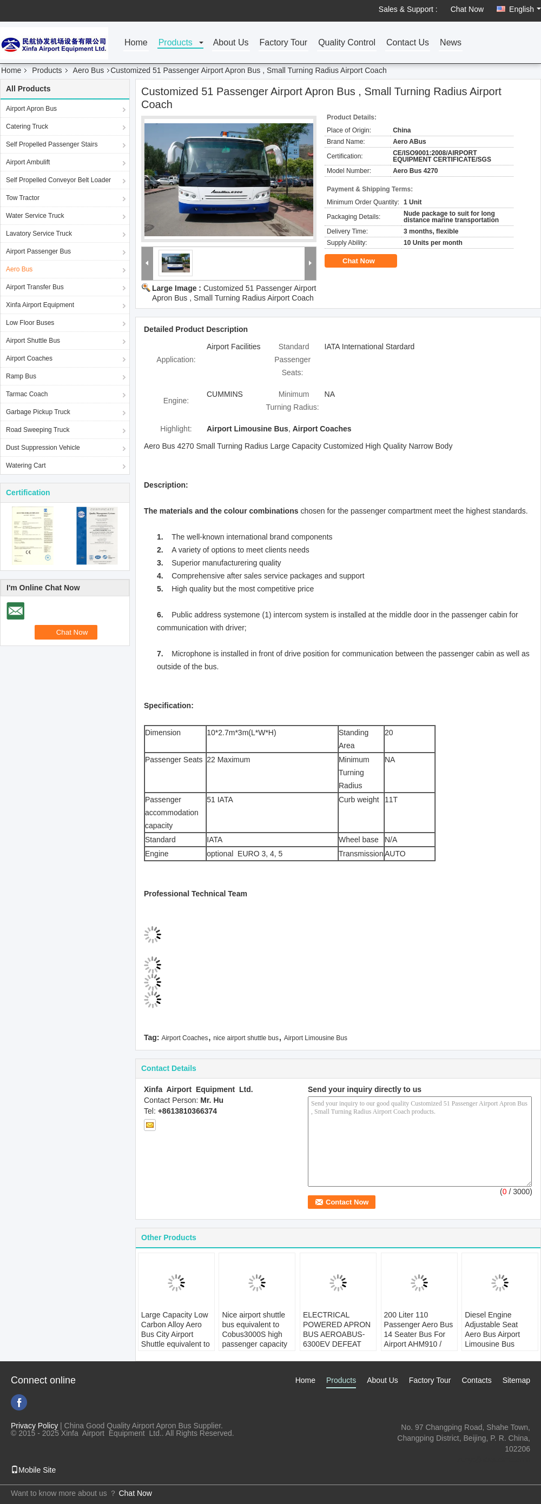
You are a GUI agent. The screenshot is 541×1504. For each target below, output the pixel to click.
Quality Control (346, 43)
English (525, 9)
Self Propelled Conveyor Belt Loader (58, 180)
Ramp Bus (21, 376)
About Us (231, 43)
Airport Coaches (29, 358)
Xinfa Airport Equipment (40, 305)
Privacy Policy (34, 1425)
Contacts (476, 1380)
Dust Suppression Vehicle (43, 447)
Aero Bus (88, 70)
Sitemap (516, 1380)
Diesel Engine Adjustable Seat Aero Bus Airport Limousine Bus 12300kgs (492, 1334)
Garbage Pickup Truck (38, 412)
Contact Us (407, 43)
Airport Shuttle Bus (33, 340)
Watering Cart (26, 465)
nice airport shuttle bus (246, 1038)
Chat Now (467, 9)
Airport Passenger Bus (38, 251)
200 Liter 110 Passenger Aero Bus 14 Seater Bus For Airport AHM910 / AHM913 (418, 1334)
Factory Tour (284, 43)
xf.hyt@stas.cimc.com (493, 1459)
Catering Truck (27, 126)
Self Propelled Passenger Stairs (51, 144)
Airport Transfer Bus (35, 287)
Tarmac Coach (27, 394)
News (450, 43)
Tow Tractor (22, 198)
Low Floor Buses (30, 323)
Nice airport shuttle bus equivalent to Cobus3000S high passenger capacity (254, 1329)
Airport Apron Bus (31, 108)
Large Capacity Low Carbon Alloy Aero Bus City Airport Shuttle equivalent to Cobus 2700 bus (175, 1334)
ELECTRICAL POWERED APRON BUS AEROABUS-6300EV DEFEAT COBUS (337, 1334)
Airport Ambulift (28, 162)
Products (176, 43)
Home (136, 43)
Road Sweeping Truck (37, 430)
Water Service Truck (35, 215)
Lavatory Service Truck (39, 233)
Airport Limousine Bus (315, 1038)
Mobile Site (33, 1470)
